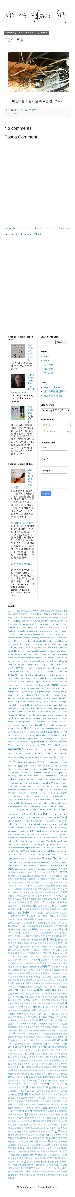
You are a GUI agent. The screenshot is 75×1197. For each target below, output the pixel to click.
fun (52, 688)
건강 (53, 879)
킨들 (14, 1132)
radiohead (38, 793)
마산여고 (23, 947)
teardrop (63, 838)
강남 (24, 876)
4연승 (31, 621)
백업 (28, 974)
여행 (45, 1044)
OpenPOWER (41, 773)
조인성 (19, 1111)
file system (34, 685)
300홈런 (31, 618)
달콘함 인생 (31, 923)
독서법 (23, 930)
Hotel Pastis (13, 708)
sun (39, 830)
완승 (58, 1057)
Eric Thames (58, 682)
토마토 (18, 1135)
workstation (45, 866)
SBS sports (49, 803)
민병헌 (41, 963)
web (10, 862)
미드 (60, 960)
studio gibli (24, 831)
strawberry (62, 828)
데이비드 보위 (51, 926)
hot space (63, 705)
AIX (54, 624)
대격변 (40, 923)
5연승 (48, 621)
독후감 (35, 929)
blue (57, 641)
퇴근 (42, 1135)
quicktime (23, 793)
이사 (49, 1081)
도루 (13, 930)
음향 (36, 1077)
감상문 (58, 872)
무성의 (37, 957)
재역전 (42, 1098)
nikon (35, 766)
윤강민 (18, 1074)
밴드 (32, 974)
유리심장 (45, 1070)
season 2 (45, 806)
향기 (44, 1158)
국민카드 (15, 892)
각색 (48, 872)
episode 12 (44, 678)
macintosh (39, 742)
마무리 (63, 943)
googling (45, 698)
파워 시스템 (42, 1138)
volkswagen (14, 859)
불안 (32, 983)
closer (64, 658)
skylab (35, 821)
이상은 (54, 1081)
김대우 (40, 899)
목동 (57, 953)
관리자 (29, 889)
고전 (34, 886)
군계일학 (47, 892)
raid (50, 793)
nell (18, 762)
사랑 (50, 987)
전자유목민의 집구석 (55, 391)
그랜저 (11, 896)
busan (43, 648)
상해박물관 (58, 994)
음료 (10, 1077)
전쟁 (63, 1101)
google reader (36, 698)
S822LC (23, 803)
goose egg (53, 698)
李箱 (12, 1175)
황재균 (39, 1165)
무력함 (25, 957)
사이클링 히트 (22, 990)
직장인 (45, 1115)
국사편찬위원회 (26, 892)
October (11, 773)
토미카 (25, 1135)
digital (32, 672)
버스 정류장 (41, 974)
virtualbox (46, 854)
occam (57, 769)
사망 (59, 987)
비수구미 (14, 987)
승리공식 (47, 1014)
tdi (34, 838)
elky (16, 678)
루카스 (14, 943)
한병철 (19, 1155)
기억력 (48, 896)
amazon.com (21, 628)
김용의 (16, 906)
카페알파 (56, 1125)
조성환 (63, 1108)
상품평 (44, 994)
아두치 (22, 1024)
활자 (29, 1165)
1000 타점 (16, 611)
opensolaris (52, 773)
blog (44, 641)
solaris (11, 824)
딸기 (27, 933)
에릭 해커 (62, 1040)
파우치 (23, 1138)
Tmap (45, 848)
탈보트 (33, 1132)
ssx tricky (63, 824)
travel (64, 848)
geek (36, 692)
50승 (43, 621)
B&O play (44, 634)
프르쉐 (48, 1145)
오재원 (23, 1054)
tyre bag (33, 851)
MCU (65, 745)
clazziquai (51, 658)
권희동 (63, 892)
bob (18, 644)
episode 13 (54, 678)
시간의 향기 (15, 1017)
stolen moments (45, 828)
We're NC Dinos (54, 858)
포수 (23, 1142)
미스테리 (20, 963)
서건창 (49, 997)
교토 (49, 889)
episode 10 (35, 678)
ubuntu (39, 851)
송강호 (41, 1007)
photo (49, 782)
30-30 (18, 618)
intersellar (59, 715)
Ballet (58, 634)
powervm (37, 790)
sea (29, 806)
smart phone (55, 821)
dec (36, 668)
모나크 (39, 953)
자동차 (27, 1094)
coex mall (57, 661)
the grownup (43, 845)
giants (31, 695)
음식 (26, 1077)
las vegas (45, 728)
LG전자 (60, 732)
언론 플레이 (16, 1040)
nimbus (41, 766)
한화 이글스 (36, 1155)
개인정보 (24, 879)
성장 (19, 1003)
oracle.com (34, 776)
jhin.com (18, 722)
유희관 (64, 1070)
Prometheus (58, 790)
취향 (21, 1125)
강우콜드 (45, 876)
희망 (56, 1165)
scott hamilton (61, 803)
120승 (27, 611)
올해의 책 (21, 1057)
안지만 (37, 1027)
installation (21, 715)
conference (50, 665)
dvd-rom (41, 675)
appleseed (24, 631)
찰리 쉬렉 (29, 1118)
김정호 (29, 906)
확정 (15, 1165)
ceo (48, 651)
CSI (13, 668)
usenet (26, 854)
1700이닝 (44, 611)
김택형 (42, 909)
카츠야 (36, 1125)
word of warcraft (23, 866)
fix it (60, 685)
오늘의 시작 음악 (54, 1050)
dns (47, 672)
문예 (24, 960)
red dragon (45, 796)
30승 (46, 618)
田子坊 (36, 1175)
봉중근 (29, 980)
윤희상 (44, 1074)
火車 (21, 1175)
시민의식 (32, 1017)
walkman (29, 859)
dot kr (64, 672)
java (49, 718)
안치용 (44, 1027)
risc (25, 800)
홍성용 (43, 1162)
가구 (65, 869)
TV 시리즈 (20, 851)
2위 (14, 618)
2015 (55, 614)
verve (33, 854)
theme (19, 848)
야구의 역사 (21, 1034)
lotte (21, 739)
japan (38, 718)
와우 (29, 1057)
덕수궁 (41, 926)
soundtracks (35, 824)
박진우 (27, 970)
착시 (10, 1118)
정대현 (46, 1104)
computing (38, 664)
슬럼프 (34, 1014)
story (55, 827)
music (63, 753)
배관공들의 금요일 (53, 396)
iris (19, 718)
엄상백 (37, 1040)
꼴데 (47, 909)
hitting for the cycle (39, 705)
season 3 (54, 806)
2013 (46, 614)
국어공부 (38, 892)
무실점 (57, 957)
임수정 (64, 1091)
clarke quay (40, 658)
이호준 (47, 1087)
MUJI (57, 753)
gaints (57, 688)
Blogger (54, 1187)
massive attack (24, 745)
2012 (41, 614)
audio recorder (24, 634)
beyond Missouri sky (16, 641)
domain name (56, 672)
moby (65, 750)
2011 (37, 614)
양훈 (23, 1037)
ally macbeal (61, 624)
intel (29, 715)
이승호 (16, 1084)
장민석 (24, 1098)
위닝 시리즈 (20, 1070)
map (65, 742)
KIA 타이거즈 (41, 725)
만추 (15, 950)
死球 (17, 1175)
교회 (54, 889)
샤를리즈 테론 (31, 997)
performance (29, 783)
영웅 (25, 1050)
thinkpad (26, 848)
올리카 (64, 1054)
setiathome (42, 810)
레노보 (22, 936)
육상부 (11, 1074)
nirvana (63, 766)
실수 (36, 1020)
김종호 (36, 906)
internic (51, 715)
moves (31, 753)
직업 (40, 1115)
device (15, 114)
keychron (30, 725)
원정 (54, 1067)
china (46, 654)
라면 (42, 933)
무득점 (18, 957)
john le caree (39, 722)
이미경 (29, 1081)
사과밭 (44, 987)
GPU (60, 698)
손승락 (11, 1007)
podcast (46, 786)
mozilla (46, 753)
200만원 (31, 614)
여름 (40, 1044)
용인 (63, 1061)
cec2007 (35, 651)
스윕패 (46, 1010)
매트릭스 (46, 950)
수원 (64, 1007)
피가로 (16, 1148)
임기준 (51, 1091)
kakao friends (51, 722)
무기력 (11, 957)
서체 (19, 1000)
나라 (19, 913)
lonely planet (41, 735)
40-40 (13, 621)
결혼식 (38, 883)
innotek (11, 715)
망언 (24, 950)
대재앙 (14, 926)
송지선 (48, 1007)
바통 (19, 967)
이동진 (53, 1077)
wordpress (34, 866)
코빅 (65, 1125)
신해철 (17, 1020)
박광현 (32, 967)
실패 (46, 1020)
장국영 (11, 1098)
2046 (64, 614)
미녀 (56, 960)
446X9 (22, 621)
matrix (36, 745)
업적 (42, 1040)
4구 (27, 621)
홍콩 (57, 1162)
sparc (49, 824)
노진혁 (51, 916)
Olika (22, 773)
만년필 (59, 947)
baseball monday (31, 638)
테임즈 (56, 1131)
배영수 (22, 973)
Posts (47, 425)
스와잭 (34, 1010)
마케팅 (44, 947)
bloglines (50, 641)
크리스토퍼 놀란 (43, 1128)
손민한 (63, 1003)
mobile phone (55, 750)
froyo (48, 688)
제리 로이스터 (33, 1108)
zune (56, 869)
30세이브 (40, 618)
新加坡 (51, 1172)
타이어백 (25, 1132)
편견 (65, 1138)
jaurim (44, 718)
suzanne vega (20, 834)
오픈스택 (47, 1054)
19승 (61, 611)
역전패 (18, 1047)
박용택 (16, 970)
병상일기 (37, 977)
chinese (53, 654)
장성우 (30, 1098)
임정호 (11, 1094)
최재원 (47, 1121)
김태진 (35, 909)
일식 (39, 1091)
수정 (10, 1010)
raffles (45, 793)
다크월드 (63, 919)
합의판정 (47, 1155)
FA (66, 682)
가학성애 (41, 872)
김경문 (20, 899)
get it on (61, 692)
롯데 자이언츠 (51, 939)
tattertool (28, 838)
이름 (23, 1081)
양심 (61, 1034)
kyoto (39, 728)
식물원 (44, 1017)
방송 (62, 970)
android (30, 628)
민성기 (48, 963)
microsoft (29, 750)
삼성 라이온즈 (59, 990)
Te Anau (41, 838)
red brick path (61, 793)
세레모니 (26, 1003)
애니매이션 (57, 1027)
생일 (17, 997)
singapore (13, 817)
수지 (15, 1010)
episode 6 (12, 682)
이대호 (46, 1077)
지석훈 (24, 1114)
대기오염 (61, 923)
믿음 (54, 963)
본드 (65, 977)
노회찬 (58, 916)
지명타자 (17, 1115)
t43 (54, 834)
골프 (52, 885)
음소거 (20, 1077)
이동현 (18, 1081)
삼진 (28, 994)
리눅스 (27, 943)
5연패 (53, 621)
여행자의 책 (52, 1044)
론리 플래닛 (32, 940)
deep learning (44, 668)
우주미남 (56, 1064)
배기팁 (16, 973)
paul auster (57, 779)
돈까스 (42, 930)
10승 (23, 611)
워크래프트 (46, 1067)
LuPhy (60, 739)
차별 (58, 1115)
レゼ (12, 1172)
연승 (29, 1047)
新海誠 (57, 1172)
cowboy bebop (61, 665)
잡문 (65, 1094)
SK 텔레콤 (17, 821)
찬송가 (16, 1118)
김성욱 (40, 902)
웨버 (13, 1070)
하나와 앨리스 (18, 1151)
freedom (25, 688)
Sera (27, 810)
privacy (49, 790)
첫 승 (53, 1118)
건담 (57, 879)
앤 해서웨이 (35, 1031)
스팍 (29, 1014)
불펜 (36, 983)
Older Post (64, 228)
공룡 (65, 886)
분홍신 (19, 983)
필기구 (50, 1148)
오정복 (30, 1054)
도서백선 (48, 365)
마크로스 (51, 947)
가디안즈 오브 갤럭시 (17, 872)
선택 (48, 1000)
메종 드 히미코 (21, 953)
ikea (34, 712)
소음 (57, 1003)
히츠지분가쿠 (27, 1168)
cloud (10, 661)
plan (24, 786)
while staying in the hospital (47, 862)
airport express (46, 624)
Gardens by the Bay (22, 692)
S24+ (18, 803)
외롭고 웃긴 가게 (39, 1061)
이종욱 (63, 1084)
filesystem (43, 685)
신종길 (51, 1017)
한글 (13, 1155)
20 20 (11, 614)
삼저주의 (21, 994)
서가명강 (42, 997)
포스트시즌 (32, 1141)
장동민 (17, 1098)
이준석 (11, 1088)
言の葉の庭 (59, 1175)
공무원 (11, 889)
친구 (26, 1125)
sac (28, 803)
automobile (35, 634)
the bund (30, 841)
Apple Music (13, 631)
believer (49, 638)
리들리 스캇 (47, 943)
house (21, 708)
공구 (61, 886)
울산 (24, 1067)
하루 (27, 1151)
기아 (37, 896)
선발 (28, 1000)
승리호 (55, 1014)
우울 (36, 1064)
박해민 (41, 970)
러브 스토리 (13, 936)
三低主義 (19, 1172)
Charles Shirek (20, 654)
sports (55, 824)
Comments (50, 432)
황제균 (45, 1165)
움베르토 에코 (34, 1067)
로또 (10, 940)
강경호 (18, 876)
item (23, 718)
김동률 (47, 899)
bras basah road (50, 644)
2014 (50, 614)
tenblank (21, 841)
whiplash (63, 862)
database (24, 668)
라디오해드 (34, 933)
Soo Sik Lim (25, 824)
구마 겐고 (60, 889)
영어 (21, 1050)
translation (56, 848)
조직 (24, 1111)
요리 (49, 1061)
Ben (55, 638)
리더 (33, 943)
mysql (40, 758)
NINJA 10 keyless (52, 766)
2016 (59, 614)
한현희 (26, 1155)
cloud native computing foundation (27, 661)
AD (33, 624)
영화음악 (37, 1050)
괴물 (45, 889)
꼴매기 (53, 909)
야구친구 (32, 1034)
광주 (39, 889)
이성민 (61, 1081)
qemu (10, 793)
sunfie (10, 834)
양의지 (11, 1037)
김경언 (28, 899)
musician (12, 758)
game (64, 688)
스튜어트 (21, 1014)
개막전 (11, 879)
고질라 (40, 886)
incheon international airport (54, 712)
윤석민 (31, 1074)
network (41, 762)
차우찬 (63, 1115)
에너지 (48, 1040)
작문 (43, 1094)
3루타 (51, 618)
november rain (35, 769)
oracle (26, 776)
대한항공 (27, 926)
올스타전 (12, 1057)
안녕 (20, 1027)
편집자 (11, 1142)
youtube (33, 869)
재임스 (49, 1098)
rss (65, 800)
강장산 (59, 876)
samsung (39, 803)
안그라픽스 (13, 1027)
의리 (40, 1077)
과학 (24, 889)
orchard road (52, 776)
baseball (19, 638)
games (11, 692)
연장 (34, 1047)
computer (28, 665)
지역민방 (33, 1115)
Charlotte (30, 654)
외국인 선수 (26, 1061)
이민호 (36, 1080)
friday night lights (38, 688)
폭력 (45, 1142)
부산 (50, 980)
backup (52, 634)
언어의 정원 (27, 1040)
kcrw (16, 725)
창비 (36, 1118)
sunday (64, 831)
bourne (34, 644)
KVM (34, 728)
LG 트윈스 (50, 731)
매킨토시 (37, 950)
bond (22, 644)
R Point (31, 793)
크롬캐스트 (31, 1128)
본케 (10, 980)
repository (55, 796)
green (10, 702)
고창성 (46, 886)
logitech (28, 735)
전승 (52, 1101)
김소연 (48, 902)
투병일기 (54, 1135)
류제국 (20, 943)
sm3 (46, 821)
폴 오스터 (62, 1142)
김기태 (34, 899)
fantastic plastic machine (18, 685)
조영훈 (11, 1111)
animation (38, 628)
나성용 (34, 913)
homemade (53, 705)
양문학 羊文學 (30, 410)
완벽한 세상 (43, 1057)
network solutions (55, 762)
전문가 (35, 1101)
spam (44, 824)
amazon (11, 628)
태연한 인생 (41, 1132)
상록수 (38, 994)
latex (52, 728)
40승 (18, 621)
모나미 (32, 953)
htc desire (37, 708)
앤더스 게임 (46, 1031)
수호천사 (26, 1010)
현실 (10, 1162)
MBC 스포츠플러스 (51, 745)
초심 (19, 1121)
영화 (30, 1050)
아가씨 (15, 1024)
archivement (56, 631)
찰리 (21, 1118)
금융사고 (26, 896)
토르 (13, 1135)
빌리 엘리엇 (35, 987)
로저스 (24, 940)
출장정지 (15, 1125)
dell (52, 668)
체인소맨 (61, 1118)
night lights (27, 766)
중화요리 (63, 1111)
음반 (14, 1077)
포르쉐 (18, 1142)
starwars (29, 828)
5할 (58, 621)
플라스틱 (56, 1145)
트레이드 (12, 1138)
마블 (10, 947)
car (9, 651)
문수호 (18, 960)
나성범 (25, 912)
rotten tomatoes (57, 800)
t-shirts (45, 834)
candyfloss (62, 648)
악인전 (64, 1024)
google (16, 698)
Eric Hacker (46, 682)
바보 (14, 967)
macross (49, 742)
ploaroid (38, 786)
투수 (60, 1135)
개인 (17, 879)
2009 (25, 614)
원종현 (59, 1067)
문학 (37, 960)
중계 (52, 1111)
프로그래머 (26, 1145)
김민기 (60, 899)
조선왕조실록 (47, 1108)
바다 (10, 967)
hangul (64, 702)
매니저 (29, 950)
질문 (51, 1115)
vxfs (22, 859)
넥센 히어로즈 (17, 916)
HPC (26, 708)
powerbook (21, 790)
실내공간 (25, 1020)
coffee (64, 661)
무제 (13, 960)
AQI (35, 631)
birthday (39, 641)
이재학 (48, 1083)
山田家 (44, 1172)
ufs (45, 851)
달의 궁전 (21, 923)
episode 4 (63, 678)
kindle (51, 725)
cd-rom (29, 651)
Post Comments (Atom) (29, 234)
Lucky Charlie (52, 739)
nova (27, 769)
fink (50, 685)
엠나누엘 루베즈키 (23, 1044)
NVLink (51, 769)
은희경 (64, 1074)
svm (28, 834)
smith (64, 821)
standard (12, 828)
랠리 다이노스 (61, 933)
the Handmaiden (56, 845)
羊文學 (42, 1175)
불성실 (25, 983)
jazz (53, 718)
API (59, 628)
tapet (22, 838)
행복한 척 (32, 1158)
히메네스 (16, 1168)
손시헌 (19, 1006)
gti (19, 702)
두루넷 (56, 930)
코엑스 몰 (12, 1128)
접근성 (33, 1104)
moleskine (12, 753)
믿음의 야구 (62, 963)
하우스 (33, 1152)
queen (16, 793)
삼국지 (48, 990)
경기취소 (46, 882)
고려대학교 (18, 886)
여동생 (35, 1044)
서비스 (61, 997)
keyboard (22, 725)
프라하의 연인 (14, 1145)
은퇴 (50, 1074)
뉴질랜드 (32, 919)
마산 (15, 946)
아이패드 (57, 1024)
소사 (48, 1003)
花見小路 (50, 1175)
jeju (60, 718)
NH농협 (18, 766)
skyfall (29, 821)
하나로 (57, 1148)
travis (10, 851)
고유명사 (27, 886)
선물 (23, 1000)
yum (40, 869)
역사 (60, 1044)
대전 (20, 926)
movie (38, 753)
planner (31, 786)
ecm (60, 675)
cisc (33, 658)
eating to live (52, 675)
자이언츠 (36, 1094)
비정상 (22, 987)
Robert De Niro (33, 800)
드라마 (16, 933)
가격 (61, 869)
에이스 (11, 1044)
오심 (17, 1054)
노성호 (44, 916)
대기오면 (52, 923)
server (33, 810)
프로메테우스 (38, 1145)
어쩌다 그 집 (51, 1037)
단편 (14, 923)
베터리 (61, 973)
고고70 (62, 882)
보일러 (50, 977)
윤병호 (24, 1074)
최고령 (24, 1121)
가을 (34, 872)
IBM (20, 712)
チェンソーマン (40, 1168)
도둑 (60, 926)
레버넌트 (30, 936)
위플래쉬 (30, 1070)
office (17, 773)
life (65, 732)
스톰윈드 (12, 1014)
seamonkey (35, 806)
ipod (14, 718)
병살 (30, 977)
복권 (60, 977)
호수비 (20, 1162)
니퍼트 (40, 919)
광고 (34, 889)
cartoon (15, 651)
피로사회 (24, 1148)
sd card (23, 806)
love (36, 739)
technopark (12, 841)
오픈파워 (56, 1054)
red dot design (14, 796)
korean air (19, 728)
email (21, 678)
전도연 (20, 1101)
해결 (54, 1155)
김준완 (50, 906)
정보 (52, 1104)
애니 (49, 1027)
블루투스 (58, 983)
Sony (17, 824)
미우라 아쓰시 (31, 963)
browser (21, 648)
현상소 (64, 1158)
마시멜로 (32, 947)
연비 (24, 1047)
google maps (25, 698)
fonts (65, 685)
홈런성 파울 (34, 1162)
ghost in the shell (19, 695)
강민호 (30, 876)
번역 (49, 973)
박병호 (54, 967)
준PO (47, 1111)
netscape (32, 762)
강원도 (52, 876)
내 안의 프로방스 (51, 913)
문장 (28, 960)
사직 (36, 990)
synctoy (34, 834)
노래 (38, 916)
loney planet (54, 735)
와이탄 (35, 1057)
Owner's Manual (25, 779)
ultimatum (62, 851)
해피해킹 (15, 1158)
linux (10, 735)
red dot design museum (30, 796)
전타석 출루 (18, 1104)
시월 (38, 1017)
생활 (22, 997)
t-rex (39, 834)
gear (32, 692)
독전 (29, 930)
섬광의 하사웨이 (57, 1000)
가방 (30, 872)
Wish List (48, 373)
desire (64, 668)
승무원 (62, 1014)
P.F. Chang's (39, 779)
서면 (55, 997)
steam (35, 828)
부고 (34, 980)
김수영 (54, 902)
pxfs (65, 790)
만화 (19, 950)
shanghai (53, 810)
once (26, 773)
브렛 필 (42, 983)
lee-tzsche (31, 732)
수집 (19, 1010)
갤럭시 (32, 879)
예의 (44, 1050)
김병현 (20, 902)
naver (51, 758)
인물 (54, 1088)
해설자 (59, 1155)
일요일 (44, 1091)
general (42, 692)
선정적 (42, 1000)
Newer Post (11, 228)
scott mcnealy (14, 806)
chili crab (39, 654)
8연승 (18, 624)
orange (42, 776)
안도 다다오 (28, 1027)
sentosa (11, 810)
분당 (13, 983)
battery (43, 638)
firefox (55, 685)
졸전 (29, 1111)
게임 (21, 882)
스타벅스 (62, 1010)
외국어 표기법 (14, 1061)
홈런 (26, 1161)
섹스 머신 (41, 1003)
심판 (50, 1020)
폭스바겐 (53, 1141)
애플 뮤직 (25, 1031)
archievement (44, 631)
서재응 (14, 1000)
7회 (14, 624)
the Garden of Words (44, 841)
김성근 (33, 902)
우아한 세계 (16, 1064)
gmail (64, 695)
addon (37, 624)
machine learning (25, 742)
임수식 (57, 1091)
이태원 (32, 1088)
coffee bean (12, 665)
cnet (51, 661)
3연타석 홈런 (60, 618)
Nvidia (44, 769)
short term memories (50, 814)
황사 (33, 1165)
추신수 (61, 1121)
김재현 (22, 906)
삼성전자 (12, 994)
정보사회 (58, 1104)
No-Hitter (12, 769)
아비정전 (48, 1024)
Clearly (58, 658)
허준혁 (57, 1158)
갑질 (13, 876)
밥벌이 (57, 970)
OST (65, 776)
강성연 (37, 876)
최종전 (55, 1121)
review (20, 800)
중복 (57, 1111)
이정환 (56, 1084)
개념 (65, 876)
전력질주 (28, 1101)
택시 (49, 1132)
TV (14, 851)
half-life (57, 702)
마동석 (57, 943)
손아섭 (27, 1007)
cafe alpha (52, 647)
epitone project (33, 682)
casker (22, 651)
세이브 (33, 1003)
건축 (62, 879)
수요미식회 (57, 1007)
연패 (45, 1047)
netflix (24, 762)
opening (32, 773)
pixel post (17, 786)
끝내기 (59, 909)
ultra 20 (12, 854)
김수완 (61, 902)
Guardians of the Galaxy (31, 702)
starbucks (20, 828)
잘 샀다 (53, 1094)
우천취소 (15, 1067)
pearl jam (19, 783)
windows (12, 866)
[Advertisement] (37, 292)
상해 (50, 994)
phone (42, 783)
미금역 (50, 960)
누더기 (23, 919)
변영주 (22, 977)
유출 (52, 1070)
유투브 (58, 1070)
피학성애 (43, 1148)
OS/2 (61, 776)
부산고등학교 (58, 980)
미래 (65, 960)
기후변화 (60, 896)
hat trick (20, 705)
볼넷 (14, 980)
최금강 (31, 1121)
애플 (18, 1031)
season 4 (63, 806)
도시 (18, 930)
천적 (44, 1118)
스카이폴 (54, 1010)
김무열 (53, 899)
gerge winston (51, 692)
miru (45, 750)
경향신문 (54, 882)
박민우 (46, 966)
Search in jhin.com (53, 387)
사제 (31, 990)
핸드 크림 (23, 1158)
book (27, 644)
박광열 (25, 967)
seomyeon (20, 810)
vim (38, 854)
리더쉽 (38, 943)
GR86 (64, 698)
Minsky (38, 750)
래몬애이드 (49, 933)
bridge (14, 648)
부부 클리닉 (42, 980)
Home (38, 228)
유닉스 (38, 1070)
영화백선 (48, 369)
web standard (29, 862)
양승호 (54, 1034)
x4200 (15, 869)
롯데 (40, 940)
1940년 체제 (53, 611)
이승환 (22, 1084)
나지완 (40, 913)
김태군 (20, 909)
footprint (17, 688)
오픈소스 (38, 1054)
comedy (21, 665)
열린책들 (52, 1047)
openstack (62, 773)
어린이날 (30, 1037)
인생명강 (61, 1088)
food (10, 688)
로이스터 (16, 940)
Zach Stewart (48, 869)
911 (23, 624)
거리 (37, 879)
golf (10, 698)
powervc (29, 790)
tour (49, 848)
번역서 (55, 973)
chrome (17, 658)
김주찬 (44, 906)
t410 (51, 834)
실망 (31, 1020)
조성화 (57, 1108)
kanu (60, 722)
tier (40, 848)
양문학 (48, 1034)
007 (9, 611)
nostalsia (21, 769)
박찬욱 (34, 970)
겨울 (32, 882)
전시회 (57, 1101)
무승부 (44, 957)
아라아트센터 (31, 1024)
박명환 (38, 967)
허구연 (50, 1158)
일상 (34, 1091)
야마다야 (40, 1034)
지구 (10, 1115)
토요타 (31, 1135)
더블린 (35, 926)
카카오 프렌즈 (45, 1125)
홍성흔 (50, 1162)
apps (31, 631)
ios (66, 715)
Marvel (11, 745)
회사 (51, 1165)
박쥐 (21, 970)
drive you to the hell (28, 675)
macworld (58, 742)
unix (20, 854)
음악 (30, 1077)
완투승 (64, 1057)
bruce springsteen (33, 648)
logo (33, 735)
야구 (12, 1033)
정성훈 (18, 1108)
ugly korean (52, 851)
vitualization (57, 854)
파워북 (51, 1138)
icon (29, 712)
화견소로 (63, 1162)
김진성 (11, 909)
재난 (37, 1098)
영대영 (15, 1050)
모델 (44, 953)
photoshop (58, 783)
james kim (30, 718)
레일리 (59, 936)
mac (65, 739)
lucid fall (42, 739)
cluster (46, 661)
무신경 (50, 957)
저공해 (14, 1101)
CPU (9, 668)
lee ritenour (21, 732)
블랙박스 (50, 983)
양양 (65, 1034)
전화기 (27, 1104)
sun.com (56, 831)
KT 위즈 (28, 728)
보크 (56, 977)
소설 (52, 1003)
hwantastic (47, 708)
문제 (33, 960)
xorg (23, 869)
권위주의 (56, 892)
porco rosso (55, 786)
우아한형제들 (28, 1064)
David (31, 668)
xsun (28, 869)
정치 (23, 1108)
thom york (35, 848)
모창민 (50, 953)
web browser (17, 862)
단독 (10, 923)
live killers (18, 735)
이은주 (40, 1084)
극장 (17, 896)
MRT (53, 753)
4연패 (37, 621)
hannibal (12, 705)
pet (37, 783)
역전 (65, 1044)
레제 (65, 936)
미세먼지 (12, 963)
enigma (27, 678)
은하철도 (56, 1074)
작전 (47, 1094)
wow (10, 869)
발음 (47, 970)
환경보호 (21, 1165)
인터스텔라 (22, 1091)
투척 (65, 1135)
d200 (18, 668)
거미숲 (43, 879)
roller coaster (45, 800)
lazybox (57, 728)
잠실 (59, 1094)
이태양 (24, 1087)
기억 (42, 896)
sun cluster (47, 831)
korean (11, 728)
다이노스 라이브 (51, 919)
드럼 (22, 933)
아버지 (41, 1024)
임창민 (19, 1094)
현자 (14, 1162)
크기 (23, 1128)
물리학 (44, 960)
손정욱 (33, 1007)
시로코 (24, 1017)
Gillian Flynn (40, 695)
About (47, 361)
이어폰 (29, 1084)
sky (23, 821)
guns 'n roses (47, 702)
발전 (51, 970)
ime (38, 712)
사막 (54, 987)
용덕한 (57, 1061)
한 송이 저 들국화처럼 (52, 1151)
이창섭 (17, 1088)
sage (32, 803)
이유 (35, 1084)
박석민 (61, 967)
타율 (19, 1132)
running (11, 803)
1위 (65, 611)
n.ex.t (46, 758)
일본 (29, 1091)
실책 (41, 1020)
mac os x (12, 742)
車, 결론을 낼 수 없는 (22, 523)
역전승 (11, 1047)
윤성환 (38, 1074)
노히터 (64, 916)
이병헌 (43, 1081)
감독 (52, 872)
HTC (30, 708)
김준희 (57, 906)
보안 (45, 977)
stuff (33, 830)
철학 (49, 1118)
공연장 (18, 889)
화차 (10, 1165)
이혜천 (39, 1088)
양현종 (17, 1037)
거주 (48, 879)
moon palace (23, 753)
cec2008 (42, 651)
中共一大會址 (35, 1172)
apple (64, 627)
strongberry (13, 831)
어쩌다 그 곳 (39, 1037)
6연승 (63, 621)
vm (65, 854)
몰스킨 (63, 953)
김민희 (13, 902)
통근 (37, 1135)
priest (43, 790)
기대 (32, 896)
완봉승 (52, 1057)
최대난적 (40, 1121)
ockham (63, 769)
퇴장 (47, 1135)
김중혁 (64, 906)
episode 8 (21, 682)
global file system (53, 695)
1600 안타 (35, 611)
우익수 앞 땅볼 (45, 1064)
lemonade (40, 732)
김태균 (28, 909)
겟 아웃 (26, 882)
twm (27, 851)
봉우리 (22, 980)
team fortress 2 (52, 838)
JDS (57, 718)
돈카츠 (49, 930)
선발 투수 (35, 1000)
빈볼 (27, 987)
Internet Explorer (39, 715)
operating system (15, 776)
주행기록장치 (39, 1111)
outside (12, 779)
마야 (38, 947)
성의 (15, 1003)
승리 (40, 1014)
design (58, 668)
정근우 (40, 1104)
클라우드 (55, 1128)
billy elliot (30, 641)
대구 (45, 923)
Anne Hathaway (50, 628)
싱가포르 (57, 1020)
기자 (53, 896)
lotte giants (28, 739)
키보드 (63, 1128)
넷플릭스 (31, 916)
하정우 (40, 1151)
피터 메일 (34, 1148)
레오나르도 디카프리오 (45, 936)
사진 (42, 990)
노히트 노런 (14, 919)
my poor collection (29, 758)
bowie (40, 644)
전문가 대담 (44, 1101)
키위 (10, 1132)
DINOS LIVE (40, 672)
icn (25, 712)
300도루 (24, 618)
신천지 (58, 1017)
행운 (39, 1158)
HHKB (26, 705)
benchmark (62, 638)
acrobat (28, 624)
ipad (10, 718)
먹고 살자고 (59, 950)
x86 (20, 869)
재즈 (54, 1098)
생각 (13, 997)
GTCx (15, 702)
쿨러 (19, 1128)
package (48, 779)
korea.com (63, 725)
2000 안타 (18, 614)
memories (16, 749)
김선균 (26, 902)
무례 (31, 957)
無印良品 (28, 1175)
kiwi (56, 725)
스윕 (40, 1010)
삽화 (32, 994)
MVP (19, 758)
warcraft (37, 859)
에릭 (54, 1040)
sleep (41, 821)
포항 (41, 1142)
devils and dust (22, 672)
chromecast (26, 658)
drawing (13, 674)
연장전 (39, 1047)
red (54, 793)
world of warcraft (58, 866)
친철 (30, 1125)
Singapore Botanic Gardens (31, 818)
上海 (26, 1172)
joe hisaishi (28, 722)
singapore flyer (50, 818)
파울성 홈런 (31, 1138)
